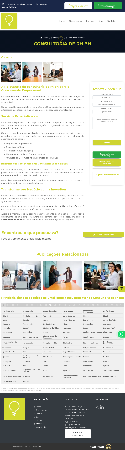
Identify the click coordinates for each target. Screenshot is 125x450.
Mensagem (107, 116)
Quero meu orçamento (103, 235)
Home (62, 21)
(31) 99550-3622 (72, 422)
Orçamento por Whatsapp (107, 155)
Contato (111, 21)
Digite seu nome (107, 94)
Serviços (90, 21)
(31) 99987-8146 (72, 425)
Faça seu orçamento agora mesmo (78, 6)
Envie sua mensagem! (77, 433)
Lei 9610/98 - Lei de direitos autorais (30, 390)
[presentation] (107, 134)
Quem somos (75, 21)
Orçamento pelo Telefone (107, 163)
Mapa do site (40, 427)
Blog (101, 21)
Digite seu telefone (106, 109)
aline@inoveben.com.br (76, 428)
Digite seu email (107, 101)
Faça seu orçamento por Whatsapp (108, 6)
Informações (40, 424)
